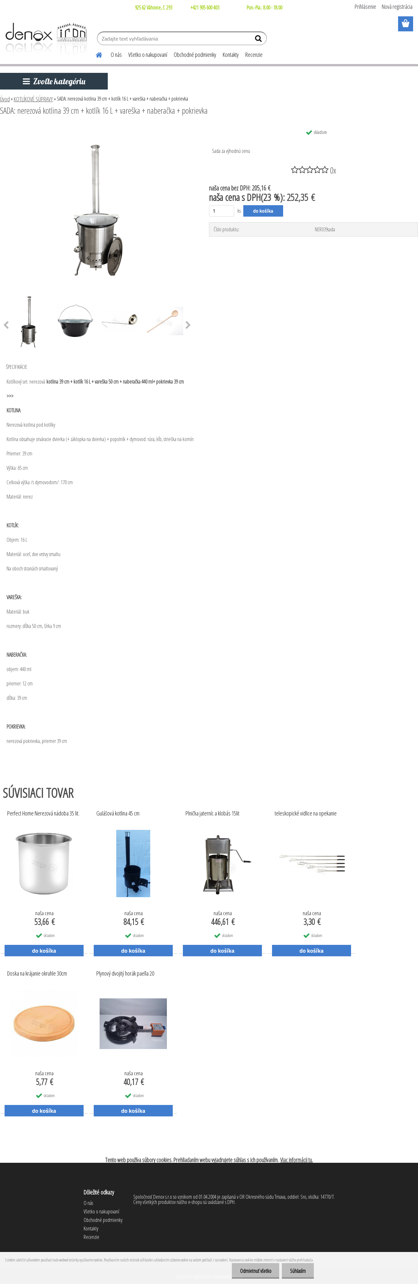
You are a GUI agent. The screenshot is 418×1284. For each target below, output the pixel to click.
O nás (116, 54)
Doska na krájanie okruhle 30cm (37, 973)
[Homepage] (95, 53)
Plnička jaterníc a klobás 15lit (212, 813)
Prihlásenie (365, 6)
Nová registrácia (397, 6)
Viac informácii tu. (296, 1160)
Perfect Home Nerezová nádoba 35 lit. (43, 813)
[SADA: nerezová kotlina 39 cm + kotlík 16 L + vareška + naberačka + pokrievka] (97, 128)
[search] (259, 39)
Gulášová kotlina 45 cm (117, 813)
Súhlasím (298, 1271)
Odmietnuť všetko (255, 1271)
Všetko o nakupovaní (147, 54)
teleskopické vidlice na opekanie (306, 813)
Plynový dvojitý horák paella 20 (125, 973)
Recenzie (254, 54)
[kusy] (221, 211)
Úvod (5, 99)
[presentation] (188, 325)
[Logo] (45, 39)
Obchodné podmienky (195, 54)
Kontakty (231, 54)
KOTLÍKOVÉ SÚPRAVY (33, 99)
